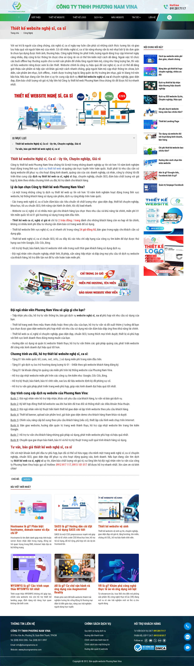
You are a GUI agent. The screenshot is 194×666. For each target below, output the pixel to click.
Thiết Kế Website (57, 17)
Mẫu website (117, 17)
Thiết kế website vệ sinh (113, 526)
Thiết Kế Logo (79, 17)
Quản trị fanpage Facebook (171, 185)
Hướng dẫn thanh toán (94, 635)
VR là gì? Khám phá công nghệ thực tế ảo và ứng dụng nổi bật (117, 587)
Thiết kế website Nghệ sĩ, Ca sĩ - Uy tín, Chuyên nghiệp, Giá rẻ (48, 143)
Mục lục (73, 138)
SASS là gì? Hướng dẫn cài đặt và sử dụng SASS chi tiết (73, 528)
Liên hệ (152, 17)
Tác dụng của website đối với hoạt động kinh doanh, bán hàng (171, 137)
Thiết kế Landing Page (169, 121)
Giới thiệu (36, 17)
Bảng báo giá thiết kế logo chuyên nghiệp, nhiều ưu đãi (170, 71)
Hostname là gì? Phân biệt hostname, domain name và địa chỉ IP (30, 530)
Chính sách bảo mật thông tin (97, 644)
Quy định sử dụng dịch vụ (95, 631)
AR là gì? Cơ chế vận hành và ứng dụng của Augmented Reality (72, 589)
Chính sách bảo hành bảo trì (97, 640)
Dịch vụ (98, 17)
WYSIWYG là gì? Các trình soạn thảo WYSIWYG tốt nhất (30, 587)
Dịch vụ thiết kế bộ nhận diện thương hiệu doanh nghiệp (170, 85)
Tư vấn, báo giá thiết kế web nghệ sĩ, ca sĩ (37, 148)
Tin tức (136, 17)
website (27, 479)
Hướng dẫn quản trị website (96, 649)
